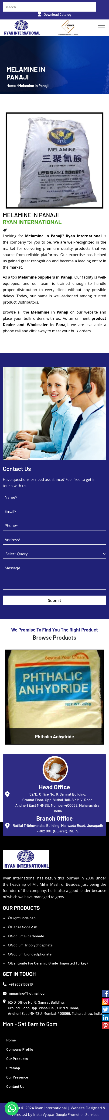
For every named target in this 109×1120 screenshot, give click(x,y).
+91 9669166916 (18, 984)
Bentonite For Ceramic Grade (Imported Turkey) (47, 963)
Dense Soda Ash (22, 927)
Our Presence (17, 1077)
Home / (12, 85)
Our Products (17, 1058)
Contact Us (15, 1086)
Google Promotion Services (77, 1114)
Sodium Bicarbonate (25, 936)
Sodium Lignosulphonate (29, 954)
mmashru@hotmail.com (25, 993)
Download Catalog (54, 14)
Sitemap (13, 1068)
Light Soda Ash (21, 918)
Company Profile (19, 1049)
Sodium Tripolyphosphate (30, 945)
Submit (54, 600)
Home (11, 1040)
